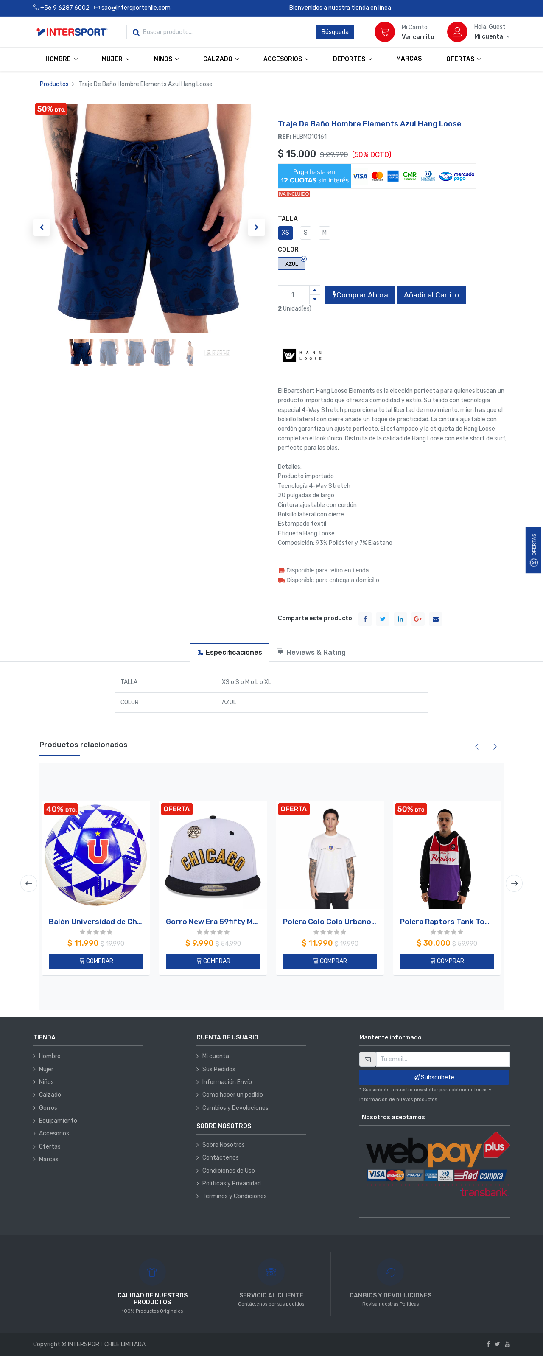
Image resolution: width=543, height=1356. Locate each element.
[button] (41, 227)
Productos (54, 84)
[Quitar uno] (315, 299)
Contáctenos (220, 1157)
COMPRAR (96, 961)
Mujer (46, 1069)
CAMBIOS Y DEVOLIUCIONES (390, 1295)
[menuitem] (409, 59)
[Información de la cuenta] (492, 37)
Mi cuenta (215, 1056)
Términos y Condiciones (234, 1196)
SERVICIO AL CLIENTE (271, 1295)
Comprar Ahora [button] (360, 295)
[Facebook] (488, 1344)
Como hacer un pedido (232, 1094)
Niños (46, 1082)
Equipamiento (58, 1120)
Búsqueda (335, 32)
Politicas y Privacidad (231, 1183)
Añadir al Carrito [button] (431, 295)
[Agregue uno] (315, 290)
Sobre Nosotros (223, 1145)
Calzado (50, 1094)
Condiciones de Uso (228, 1170)
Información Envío (227, 1082)
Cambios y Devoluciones (235, 1108)
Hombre (50, 1056)
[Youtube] (507, 1344)
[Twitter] (497, 1344)
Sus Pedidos (218, 1069)
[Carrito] (385, 32)
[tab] (229, 652)
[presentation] (28, 883)
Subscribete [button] (434, 1077)
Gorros (48, 1108)
